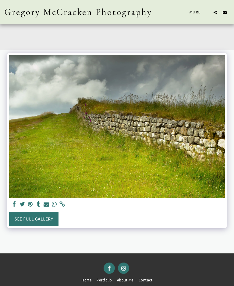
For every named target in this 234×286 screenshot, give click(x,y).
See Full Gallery (34, 219)
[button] (215, 12)
